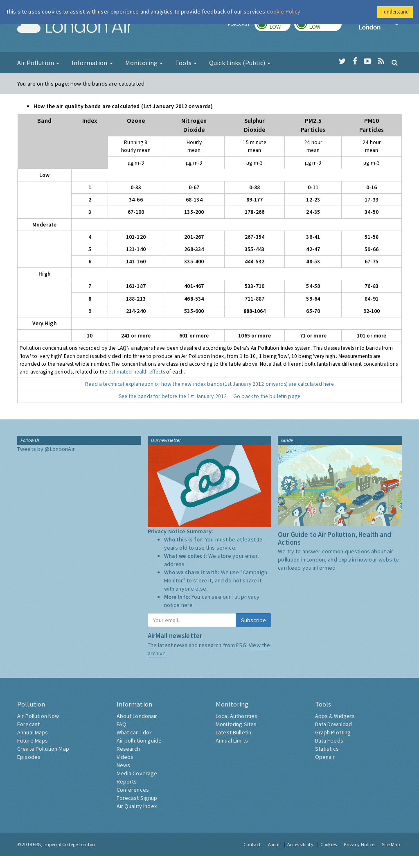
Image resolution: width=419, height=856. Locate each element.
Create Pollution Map (43, 748)
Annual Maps (32, 732)
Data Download (333, 724)
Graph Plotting (333, 732)
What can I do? (134, 732)
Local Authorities (236, 716)
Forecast (28, 724)
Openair (325, 757)
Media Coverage (137, 773)
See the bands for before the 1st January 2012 (173, 396)
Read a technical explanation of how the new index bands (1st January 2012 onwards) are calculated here (209, 383)
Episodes (29, 757)
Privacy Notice (359, 844)
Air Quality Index (137, 806)
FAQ (121, 724)
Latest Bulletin (233, 732)
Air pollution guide (139, 740)
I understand (395, 11)
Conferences (133, 789)
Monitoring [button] (144, 63)
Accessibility (300, 844)
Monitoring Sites (236, 724)
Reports (127, 781)
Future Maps (32, 740)
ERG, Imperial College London (64, 844)
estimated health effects (136, 371)
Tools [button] (186, 63)
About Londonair (137, 716)
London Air (75, 27)
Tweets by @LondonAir (46, 449)
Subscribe (253, 620)
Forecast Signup (137, 798)
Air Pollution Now (38, 716)
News (124, 765)
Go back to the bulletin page (266, 396)
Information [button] (92, 63)
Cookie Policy (284, 11)
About (274, 844)
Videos (125, 757)
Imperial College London (380, 27)
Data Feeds (329, 740)
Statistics (327, 748)
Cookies (328, 844)
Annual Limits (232, 740)
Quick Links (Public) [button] (239, 63)
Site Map (391, 844)
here (187, 605)
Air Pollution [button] (38, 63)
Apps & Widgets (335, 716)
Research (128, 748)
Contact (252, 844)
